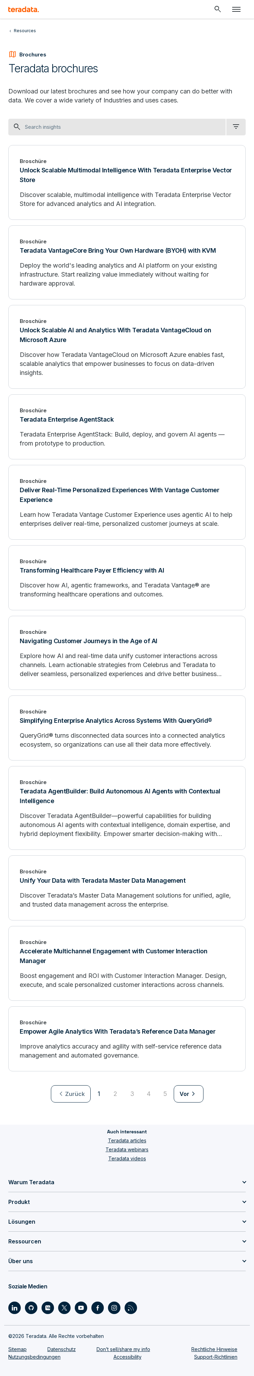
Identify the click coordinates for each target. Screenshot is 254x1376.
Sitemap (17, 1349)
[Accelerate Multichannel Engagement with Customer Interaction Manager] (127, 963)
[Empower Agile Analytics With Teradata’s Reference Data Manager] (127, 1038)
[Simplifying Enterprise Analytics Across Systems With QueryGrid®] (127, 728)
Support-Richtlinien (215, 1357)
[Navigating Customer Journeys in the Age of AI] (127, 653)
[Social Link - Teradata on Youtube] (81, 1308)
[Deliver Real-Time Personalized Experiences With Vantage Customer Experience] (127, 502)
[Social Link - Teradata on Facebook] (97, 1308)
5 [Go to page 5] (165, 1093)
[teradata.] (23, 9)
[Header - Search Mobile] (217, 9)
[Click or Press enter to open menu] (236, 9)
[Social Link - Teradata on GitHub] (31, 1308)
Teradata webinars (127, 1149)
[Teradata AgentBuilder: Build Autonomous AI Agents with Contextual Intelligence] (127, 808)
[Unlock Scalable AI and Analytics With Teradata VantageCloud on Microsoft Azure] (127, 347)
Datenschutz (61, 1349)
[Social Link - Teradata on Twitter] (64, 1308)
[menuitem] (71, 1094)
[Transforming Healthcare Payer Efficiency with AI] (127, 577)
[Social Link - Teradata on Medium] (48, 1308)
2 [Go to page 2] (115, 1093)
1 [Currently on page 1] (99, 1093)
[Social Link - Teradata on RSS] (131, 1308)
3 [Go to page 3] (132, 1093)
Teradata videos (127, 1158)
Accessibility (128, 1357)
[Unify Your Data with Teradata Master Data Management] (127, 887)
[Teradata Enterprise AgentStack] (127, 426)
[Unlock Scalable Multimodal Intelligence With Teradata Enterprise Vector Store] (127, 182)
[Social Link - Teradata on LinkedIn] (14, 1308)
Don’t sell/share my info (123, 1349)
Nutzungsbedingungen (34, 1357)
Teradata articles (127, 1140)
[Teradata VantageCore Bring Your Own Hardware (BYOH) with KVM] (127, 262)
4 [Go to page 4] (149, 1093)
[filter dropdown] (236, 127)
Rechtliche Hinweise (214, 1349)
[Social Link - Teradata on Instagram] (114, 1308)
